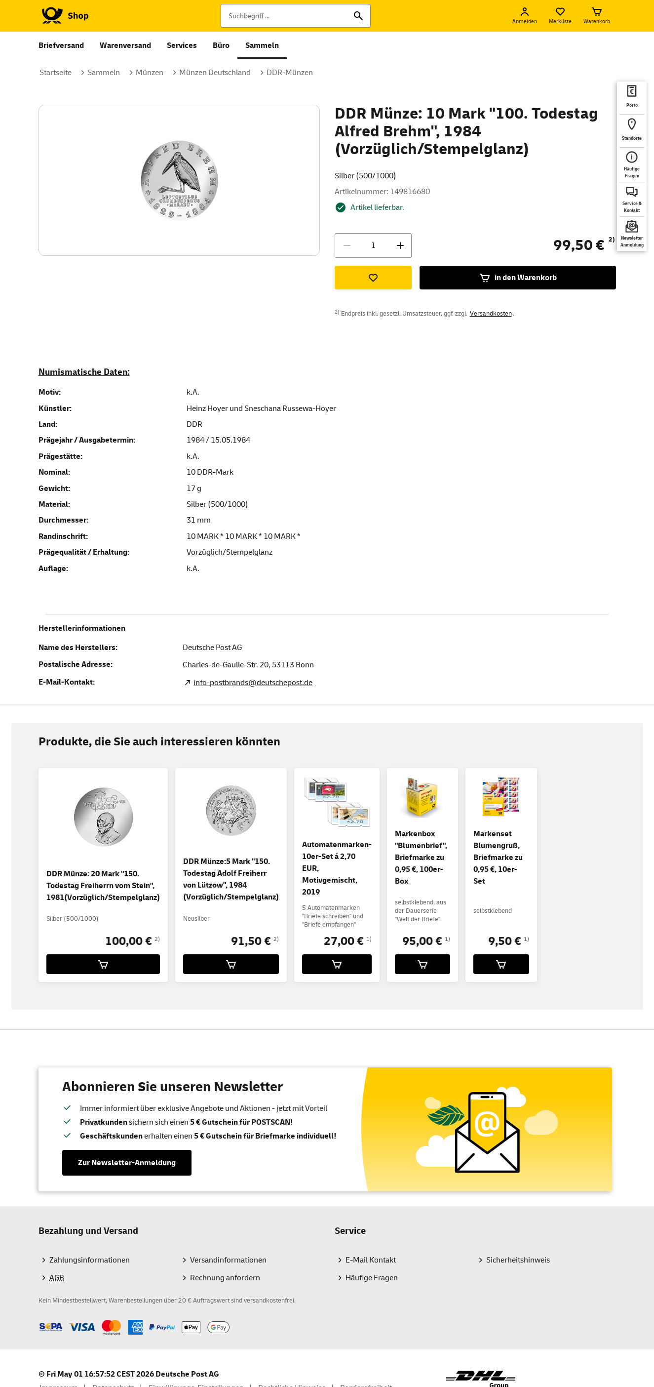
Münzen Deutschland (215, 73)
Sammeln (262, 45)
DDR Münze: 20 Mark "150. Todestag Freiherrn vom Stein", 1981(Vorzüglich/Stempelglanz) (103, 885)
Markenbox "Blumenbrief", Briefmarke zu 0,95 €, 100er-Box (421, 857)
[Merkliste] (560, 16)
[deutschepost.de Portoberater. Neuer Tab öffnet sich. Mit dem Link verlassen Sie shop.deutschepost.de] (632, 98)
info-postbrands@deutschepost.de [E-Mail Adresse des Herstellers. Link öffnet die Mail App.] (252, 683)
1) (369, 969)
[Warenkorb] (596, 16)
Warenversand (125, 45)
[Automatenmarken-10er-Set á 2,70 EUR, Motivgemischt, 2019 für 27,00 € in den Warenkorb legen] (337, 994)
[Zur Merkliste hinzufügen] (373, 277)
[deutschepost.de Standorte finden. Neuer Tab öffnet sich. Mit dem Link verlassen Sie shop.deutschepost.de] (632, 131)
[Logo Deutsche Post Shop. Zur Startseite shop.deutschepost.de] (63, 16)
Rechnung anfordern (225, 1307)
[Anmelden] (524, 16)
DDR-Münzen (290, 73)
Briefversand (61, 45)
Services (182, 45)
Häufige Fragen (372, 1307)
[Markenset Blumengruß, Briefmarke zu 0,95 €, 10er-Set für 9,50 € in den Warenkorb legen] (501, 994)
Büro (221, 45)
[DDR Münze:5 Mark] (231, 994)
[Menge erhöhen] (400, 245)
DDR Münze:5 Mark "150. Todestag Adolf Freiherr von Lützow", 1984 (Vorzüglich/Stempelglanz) (231, 879)
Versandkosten (491, 314)
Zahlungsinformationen (89, 1290)
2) (612, 240)
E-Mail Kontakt (371, 1290)
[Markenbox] (423, 994)
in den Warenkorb (518, 278)
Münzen (149, 73)
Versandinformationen (228, 1290)
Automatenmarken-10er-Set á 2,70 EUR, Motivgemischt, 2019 (337, 868)
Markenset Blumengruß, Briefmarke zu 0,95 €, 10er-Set (498, 857)
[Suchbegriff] (296, 16)
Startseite (55, 73)
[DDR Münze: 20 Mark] (103, 994)
